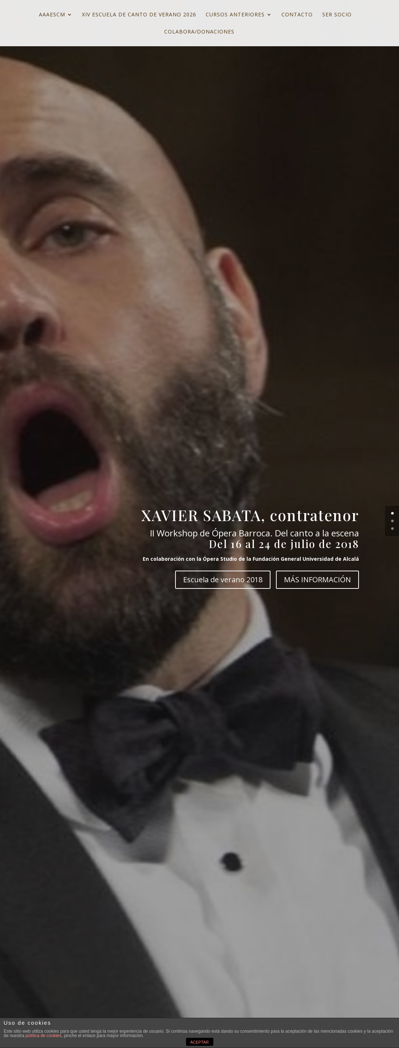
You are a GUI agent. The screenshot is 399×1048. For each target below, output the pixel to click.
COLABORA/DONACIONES (199, 32)
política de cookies (43, 1035)
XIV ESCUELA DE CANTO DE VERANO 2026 (139, 15)
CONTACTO (297, 15)
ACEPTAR (199, 1042)
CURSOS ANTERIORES (235, 15)
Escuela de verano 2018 (222, 579)
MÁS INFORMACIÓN (317, 579)
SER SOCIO (337, 15)
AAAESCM (52, 15)
